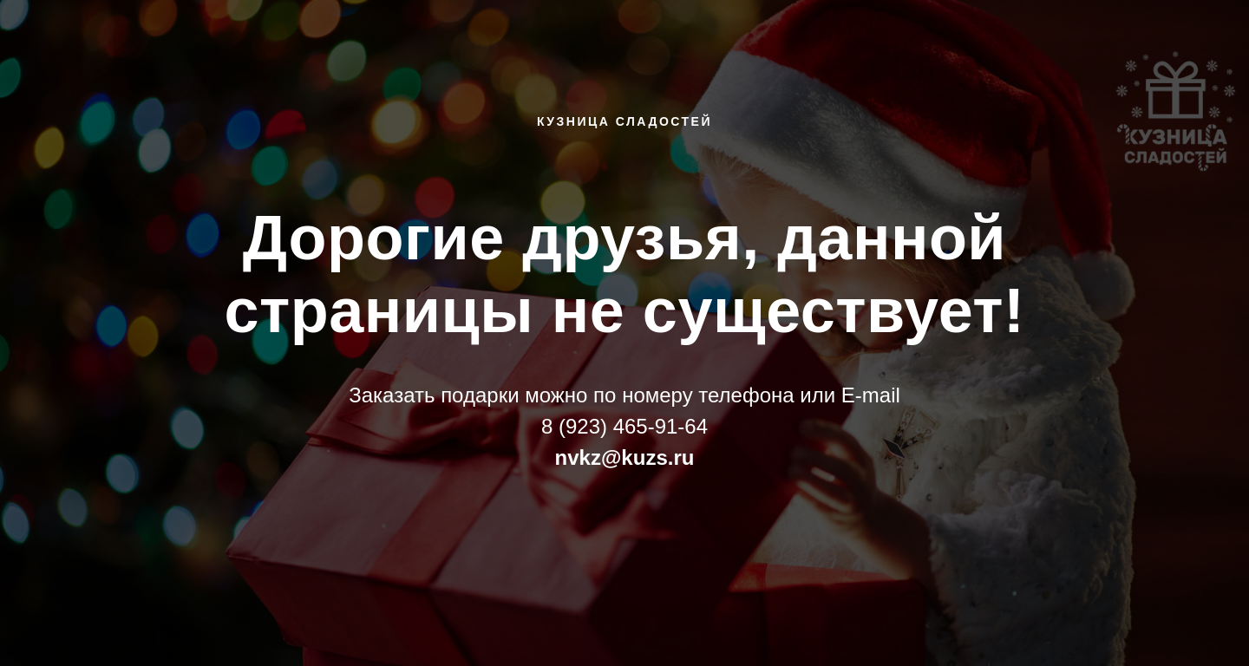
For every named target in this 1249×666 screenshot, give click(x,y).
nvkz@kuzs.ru (625, 457)
